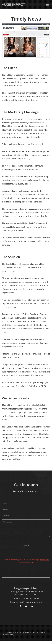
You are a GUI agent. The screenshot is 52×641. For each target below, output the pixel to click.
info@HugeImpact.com (29, 601)
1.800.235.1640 (30, 598)
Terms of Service (25, 562)
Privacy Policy (44, 560)
